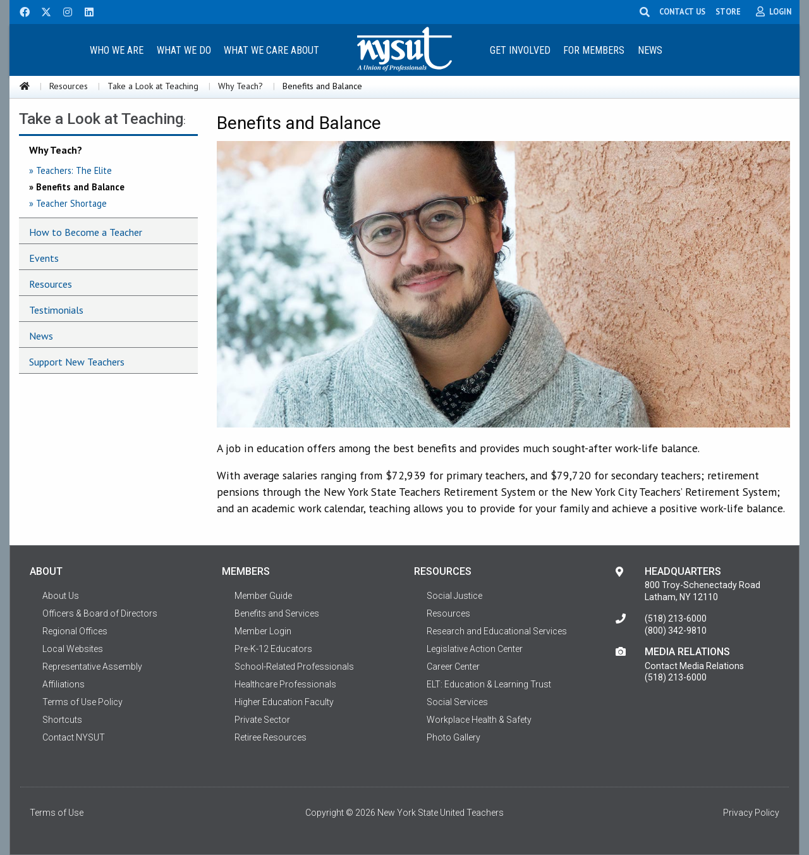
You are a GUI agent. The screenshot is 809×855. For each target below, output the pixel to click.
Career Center (453, 666)
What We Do (184, 50)
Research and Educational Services (497, 631)
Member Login (262, 631)
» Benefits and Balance (77, 187)
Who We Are (116, 50)
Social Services (457, 702)
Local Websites (72, 649)
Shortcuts (62, 720)
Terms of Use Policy (82, 702)
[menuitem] (116, 49)
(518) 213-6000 (676, 618)
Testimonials (56, 310)
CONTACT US (683, 11)
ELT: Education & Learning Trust (489, 684)
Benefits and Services (276, 613)
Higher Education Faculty (284, 702)
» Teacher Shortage (68, 203)
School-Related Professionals (294, 666)
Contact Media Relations (694, 666)
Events (44, 258)
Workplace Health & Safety (479, 720)
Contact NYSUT (73, 737)
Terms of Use (56, 813)
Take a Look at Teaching (152, 86)
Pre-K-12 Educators (273, 649)
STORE (728, 11)
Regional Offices (74, 631)
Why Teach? (240, 86)
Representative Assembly (92, 666)
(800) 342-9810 (676, 630)
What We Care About (271, 50)
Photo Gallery (453, 737)
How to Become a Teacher (85, 232)
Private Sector (262, 720)
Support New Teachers (77, 361)
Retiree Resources (270, 737)
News (650, 50)
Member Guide (263, 596)
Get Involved (520, 50)
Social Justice (454, 596)
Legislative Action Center (475, 649)
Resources (68, 86)
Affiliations (63, 684)
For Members (593, 50)
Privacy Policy (751, 813)
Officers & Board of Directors (99, 613)
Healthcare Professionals (285, 684)
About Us (60, 596)
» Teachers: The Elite (70, 170)
